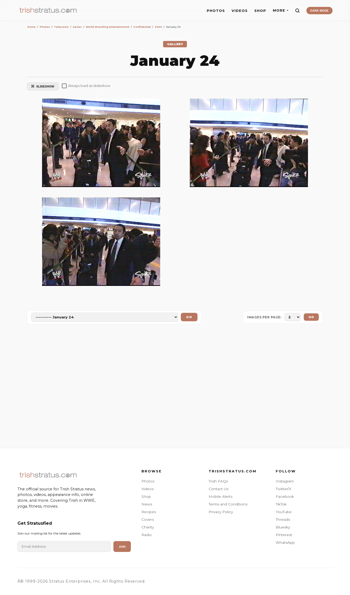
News (146, 504)
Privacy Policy (221, 512)
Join (122, 546)
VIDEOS (240, 11)
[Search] (297, 10)
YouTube (284, 512)
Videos (147, 489)
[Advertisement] (175, 387)
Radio (146, 535)
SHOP (260, 11)
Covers (147, 519)
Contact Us (218, 489)
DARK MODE (319, 10)
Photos (147, 481)
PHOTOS (216, 11)
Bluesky (283, 527)
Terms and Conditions (228, 504)
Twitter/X (283, 489)
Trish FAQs (218, 481)
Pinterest (284, 535)
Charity (147, 527)
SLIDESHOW (42, 86)
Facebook (285, 496)
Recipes (148, 512)
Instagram (285, 481)
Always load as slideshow (86, 85)
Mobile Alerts (220, 496)
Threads (283, 519)
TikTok (281, 504)
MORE (280, 10)
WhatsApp (285, 542)
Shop (146, 496)
